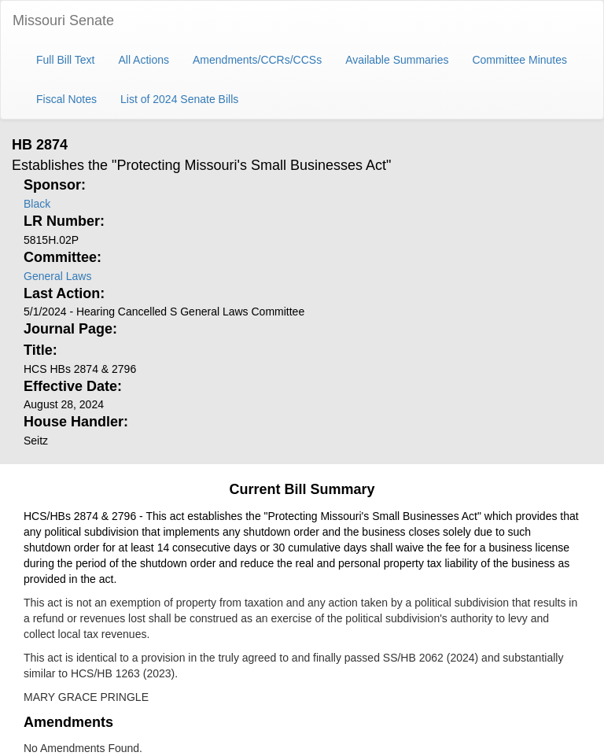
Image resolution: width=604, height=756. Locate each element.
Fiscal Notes (66, 99)
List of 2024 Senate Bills (179, 99)
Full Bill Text (65, 59)
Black (37, 203)
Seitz (36, 440)
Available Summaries (396, 59)
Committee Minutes (519, 59)
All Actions (143, 59)
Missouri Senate (63, 20)
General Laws (57, 276)
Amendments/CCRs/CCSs (257, 59)
